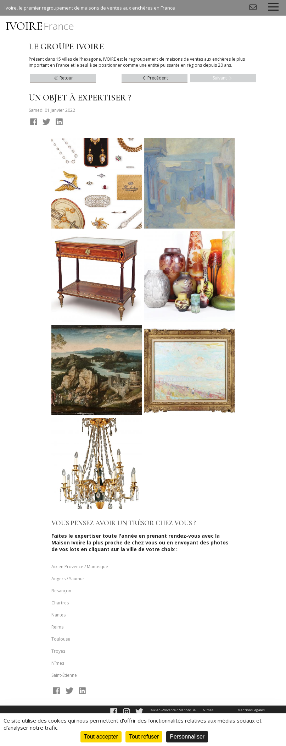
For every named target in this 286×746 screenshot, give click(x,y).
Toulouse (60, 639)
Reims (57, 627)
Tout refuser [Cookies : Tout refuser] (144, 737)
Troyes (58, 651)
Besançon (61, 591)
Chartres (60, 603)
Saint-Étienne (64, 675)
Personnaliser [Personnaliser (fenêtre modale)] (187, 737)
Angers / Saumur (67, 579)
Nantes (58, 615)
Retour (63, 78)
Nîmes (57, 663)
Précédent (154, 78)
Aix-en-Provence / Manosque (173, 710)
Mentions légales (251, 710)
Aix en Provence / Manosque (79, 567)
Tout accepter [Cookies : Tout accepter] (101, 737)
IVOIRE (40, 26)
